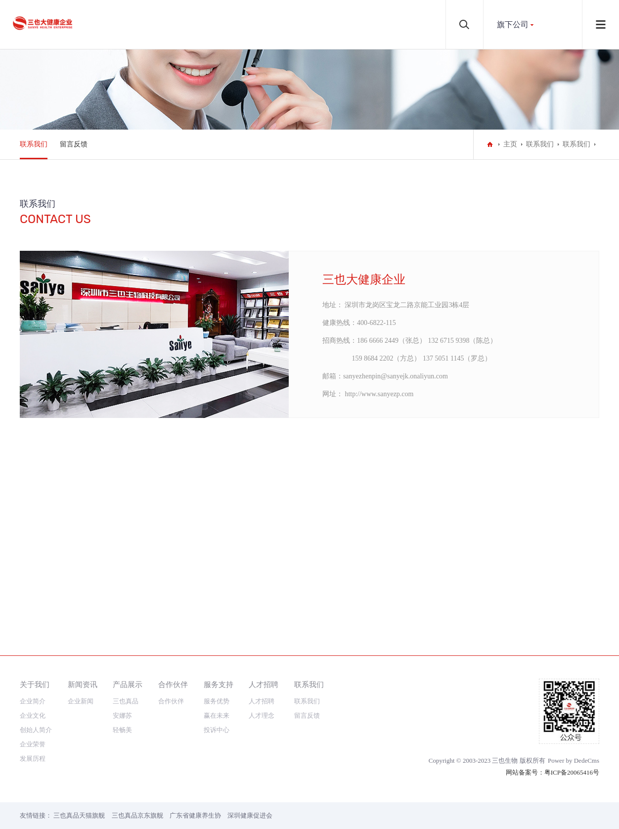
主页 (510, 144)
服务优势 (216, 701)
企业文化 (32, 715)
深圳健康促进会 (249, 815)
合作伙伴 (173, 684)
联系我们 (33, 144)
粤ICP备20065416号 (571, 772)
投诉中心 (216, 730)
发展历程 (32, 758)
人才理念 (261, 715)
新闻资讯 (82, 684)
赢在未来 (216, 715)
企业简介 (32, 701)
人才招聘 (263, 684)
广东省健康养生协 (195, 815)
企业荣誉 (32, 744)
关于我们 (34, 684)
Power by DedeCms (573, 760)
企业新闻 (80, 701)
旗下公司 (513, 24)
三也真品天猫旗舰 (79, 815)
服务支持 (218, 684)
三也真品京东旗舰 (137, 815)
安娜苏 (122, 715)
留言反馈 (74, 144)
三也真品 (125, 701)
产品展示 (127, 684)
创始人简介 (36, 730)
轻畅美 (122, 730)
